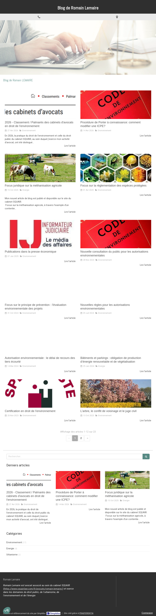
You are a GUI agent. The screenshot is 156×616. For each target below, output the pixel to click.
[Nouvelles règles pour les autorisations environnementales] (115, 287)
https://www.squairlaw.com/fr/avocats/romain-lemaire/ (33, 588)
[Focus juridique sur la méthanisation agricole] (40, 168)
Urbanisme (12, 554)
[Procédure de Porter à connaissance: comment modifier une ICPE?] (115, 104)
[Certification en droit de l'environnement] (40, 393)
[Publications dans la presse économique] (40, 234)
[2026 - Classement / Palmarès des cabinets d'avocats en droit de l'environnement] (40, 104)
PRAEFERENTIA (86, 613)
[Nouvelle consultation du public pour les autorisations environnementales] (115, 234)
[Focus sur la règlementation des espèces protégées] (115, 168)
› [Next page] (87, 438)
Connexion (147, 613)
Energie (10, 548)
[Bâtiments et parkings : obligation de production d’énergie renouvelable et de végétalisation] (115, 340)
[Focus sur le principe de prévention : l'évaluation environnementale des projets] (40, 287)
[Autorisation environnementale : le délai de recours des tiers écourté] (40, 340)
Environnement (14, 542)
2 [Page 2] (81, 438)
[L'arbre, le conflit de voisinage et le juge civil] (115, 393)
